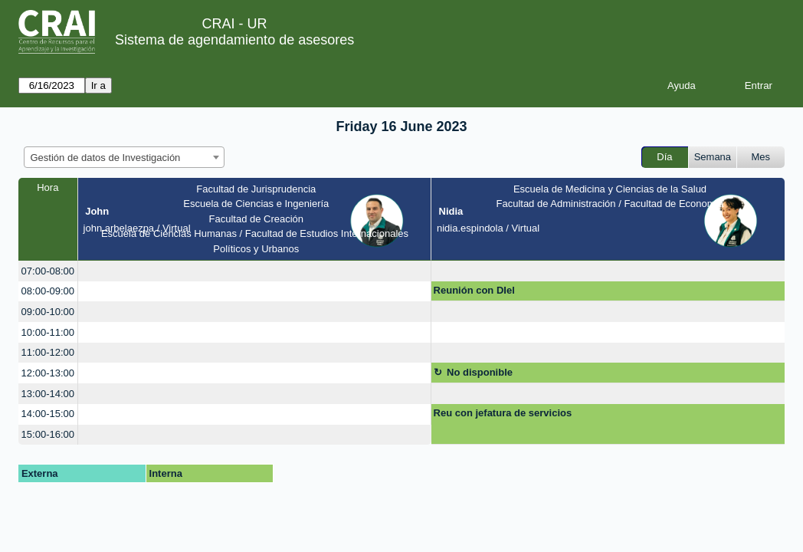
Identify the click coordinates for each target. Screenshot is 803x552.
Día (664, 157)
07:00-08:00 (47, 271)
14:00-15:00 (47, 413)
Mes (761, 157)
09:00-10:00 (47, 311)
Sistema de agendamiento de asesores (234, 40)
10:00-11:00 (47, 332)
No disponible (480, 372)
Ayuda (681, 85)
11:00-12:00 (47, 352)
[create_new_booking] (254, 271)
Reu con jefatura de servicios (503, 413)
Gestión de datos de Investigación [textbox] (106, 157)
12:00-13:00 (47, 373)
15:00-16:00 (47, 434)
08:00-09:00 (47, 291)
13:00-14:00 (47, 393)
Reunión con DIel (474, 290)
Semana (712, 157)
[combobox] (124, 157)
